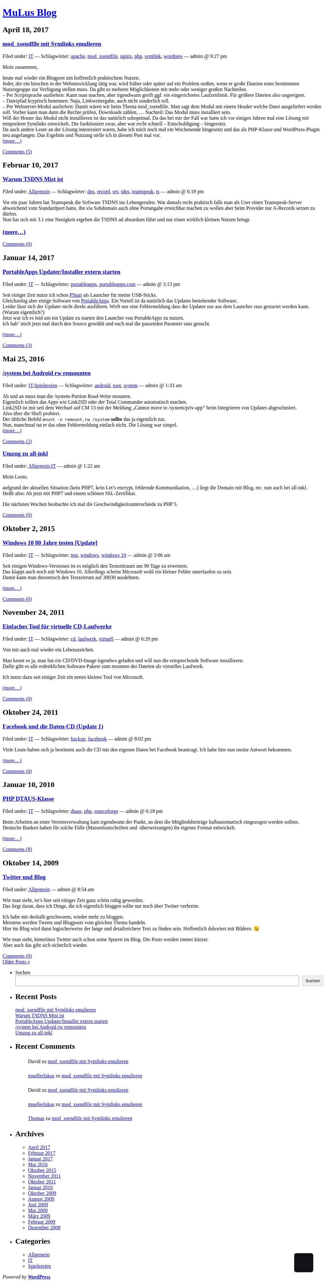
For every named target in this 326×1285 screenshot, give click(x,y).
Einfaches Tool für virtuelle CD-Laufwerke (57, 626)
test (74, 555)
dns (90, 191)
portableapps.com (117, 284)
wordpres (173, 56)
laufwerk (87, 639)
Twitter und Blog (24, 877)
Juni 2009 (38, 1204)
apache (78, 56)
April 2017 (39, 1147)
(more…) (12, 141)
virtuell (106, 639)
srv (115, 191)
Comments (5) (17, 151)
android (102, 385)
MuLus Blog (30, 12)
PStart (76, 295)
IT (31, 56)
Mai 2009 (38, 1210)
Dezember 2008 (44, 1227)
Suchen (22, 972)
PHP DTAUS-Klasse (28, 798)
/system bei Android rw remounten (47, 373)
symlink (153, 56)
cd (73, 639)
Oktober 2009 (42, 1193)
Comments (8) (17, 849)
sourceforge (106, 811)
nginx (126, 56)
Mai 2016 (38, 1164)
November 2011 (44, 1176)
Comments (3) (17, 345)
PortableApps (95, 300)
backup (78, 739)
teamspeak (142, 191)
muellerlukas (41, 1075)
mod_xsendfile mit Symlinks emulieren (52, 43)
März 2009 (39, 1216)
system (131, 385)
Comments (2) (17, 441)
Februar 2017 (41, 1153)
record (103, 191)
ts (157, 191)
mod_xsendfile (103, 56)
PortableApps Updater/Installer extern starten (61, 271)
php (138, 56)
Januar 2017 (40, 1158)
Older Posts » (16, 961)
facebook (97, 739)
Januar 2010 (40, 1187)
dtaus (76, 811)
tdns (125, 191)
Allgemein (39, 191)
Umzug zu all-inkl (25, 453)
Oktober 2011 (42, 1181)
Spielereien (45, 385)
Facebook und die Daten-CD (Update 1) (53, 726)
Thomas (36, 1118)
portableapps (84, 284)
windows (90, 555)
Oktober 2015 (42, 1170)
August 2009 (41, 1199)
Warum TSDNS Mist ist (33, 179)
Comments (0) (17, 244)
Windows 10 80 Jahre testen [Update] (50, 542)
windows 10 (113, 555)
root (117, 385)
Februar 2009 (41, 1222)
